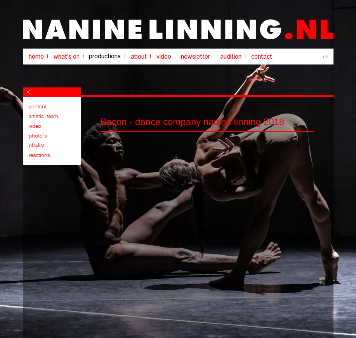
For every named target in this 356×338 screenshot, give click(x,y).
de (325, 56)
